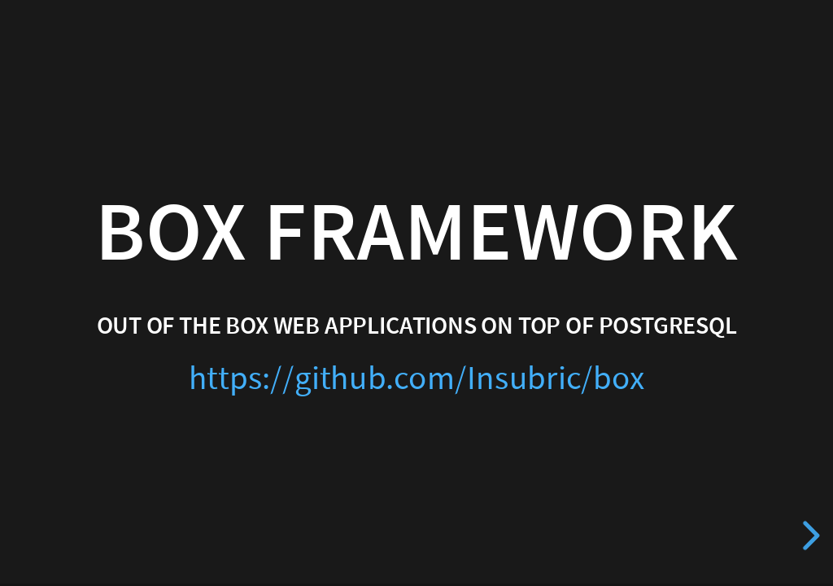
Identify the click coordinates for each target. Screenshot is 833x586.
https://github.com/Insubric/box (417, 378)
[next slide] (808, 535)
